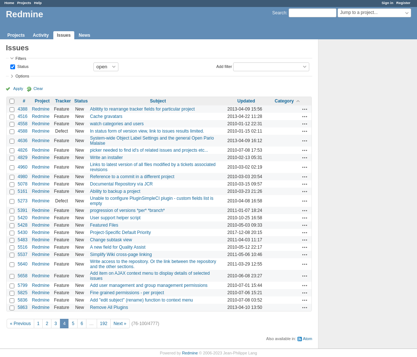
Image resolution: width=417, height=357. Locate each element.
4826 (23, 150)
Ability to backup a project (115, 191)
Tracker (63, 101)
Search (279, 12)
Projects (24, 3)
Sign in (387, 3)
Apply (18, 88)
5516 (23, 247)
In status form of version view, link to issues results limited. (147, 131)
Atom (307, 338)
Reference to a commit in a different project (132, 176)
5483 (23, 239)
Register (403, 3)
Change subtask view (111, 239)
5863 (23, 307)
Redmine (41, 109)
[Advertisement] (355, 154)
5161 (23, 191)
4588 (23, 131)
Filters (20, 58)
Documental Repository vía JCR (121, 184)
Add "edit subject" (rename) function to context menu (141, 300)
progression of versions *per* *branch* (127, 210)
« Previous (20, 323)
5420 (23, 217)
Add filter (224, 66)
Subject (158, 101)
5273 (23, 200)
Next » (120, 323)
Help (38, 3)
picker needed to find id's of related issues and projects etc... (149, 150)
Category (284, 101)
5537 (23, 254)
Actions (305, 109)
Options (22, 76)
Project (42, 101)
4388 (23, 109)
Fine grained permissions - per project (127, 292)
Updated (246, 101)
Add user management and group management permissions (149, 285)
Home (9, 3)
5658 (23, 275)
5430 (23, 232)
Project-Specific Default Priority (120, 232)
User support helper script (115, 217)
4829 (23, 157)
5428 (23, 225)
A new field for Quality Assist (118, 247)
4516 (23, 116)
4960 (23, 167)
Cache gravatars (106, 116)
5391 (23, 210)
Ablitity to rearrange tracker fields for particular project (142, 109)
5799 (23, 285)
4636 (23, 140)
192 (103, 323)
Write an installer (106, 157)
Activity (41, 35)
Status (22, 66)
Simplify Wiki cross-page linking (121, 254)
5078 (23, 184)
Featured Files (104, 225)
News (84, 35)
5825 (23, 292)
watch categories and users (117, 123)
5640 (23, 264)
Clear (38, 88)
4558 (23, 123)
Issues (64, 35)
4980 (23, 176)
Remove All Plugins (109, 307)
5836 (23, 300)
